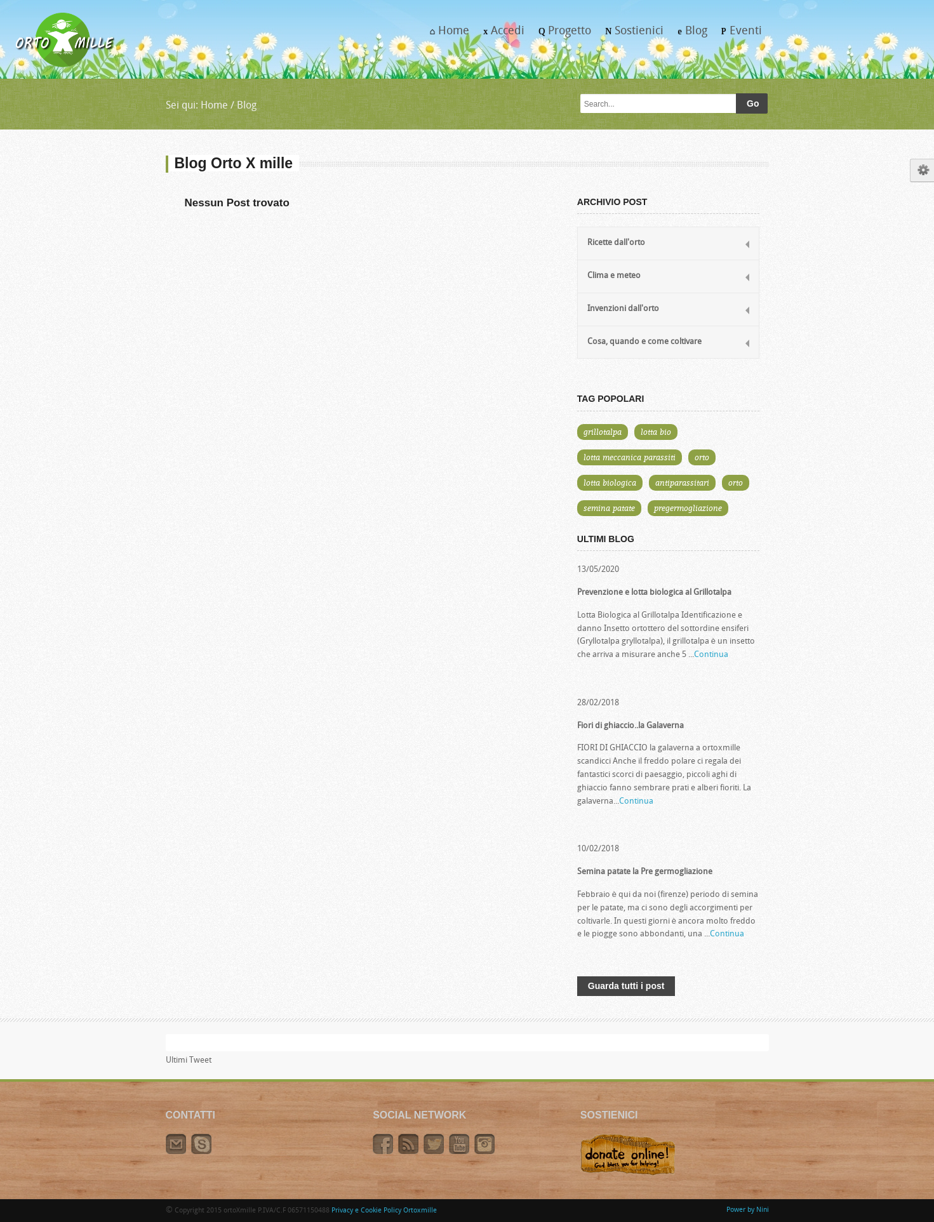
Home (446, 34)
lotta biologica (610, 482)
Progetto (561, 34)
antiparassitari (682, 482)
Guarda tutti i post (626, 986)
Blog (688, 34)
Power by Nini (747, 1210)
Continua (711, 655)
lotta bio (656, 432)
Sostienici (631, 34)
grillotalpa (603, 432)
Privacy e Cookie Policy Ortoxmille (384, 1210)
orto (702, 457)
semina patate (609, 508)
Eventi (738, 34)
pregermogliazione (688, 508)
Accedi (500, 34)
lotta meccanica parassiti (630, 457)
